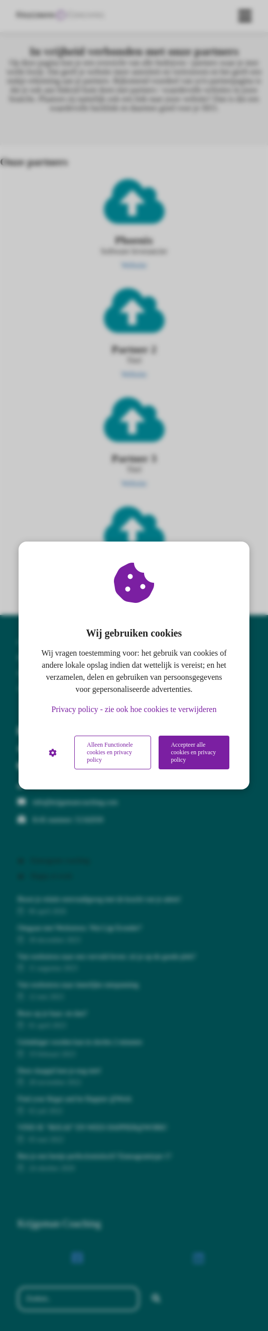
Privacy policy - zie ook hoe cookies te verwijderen (134, 709)
